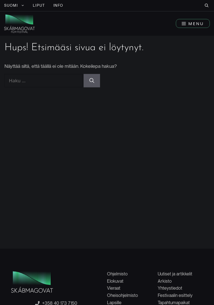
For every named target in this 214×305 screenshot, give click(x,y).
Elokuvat (115, 281)
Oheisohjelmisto (122, 295)
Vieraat (113, 288)
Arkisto (165, 281)
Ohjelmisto (117, 274)
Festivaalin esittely (175, 295)
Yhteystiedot (170, 288)
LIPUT (39, 5)
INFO (59, 5)
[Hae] (92, 80)
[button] (206, 5)
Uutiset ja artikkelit (175, 274)
